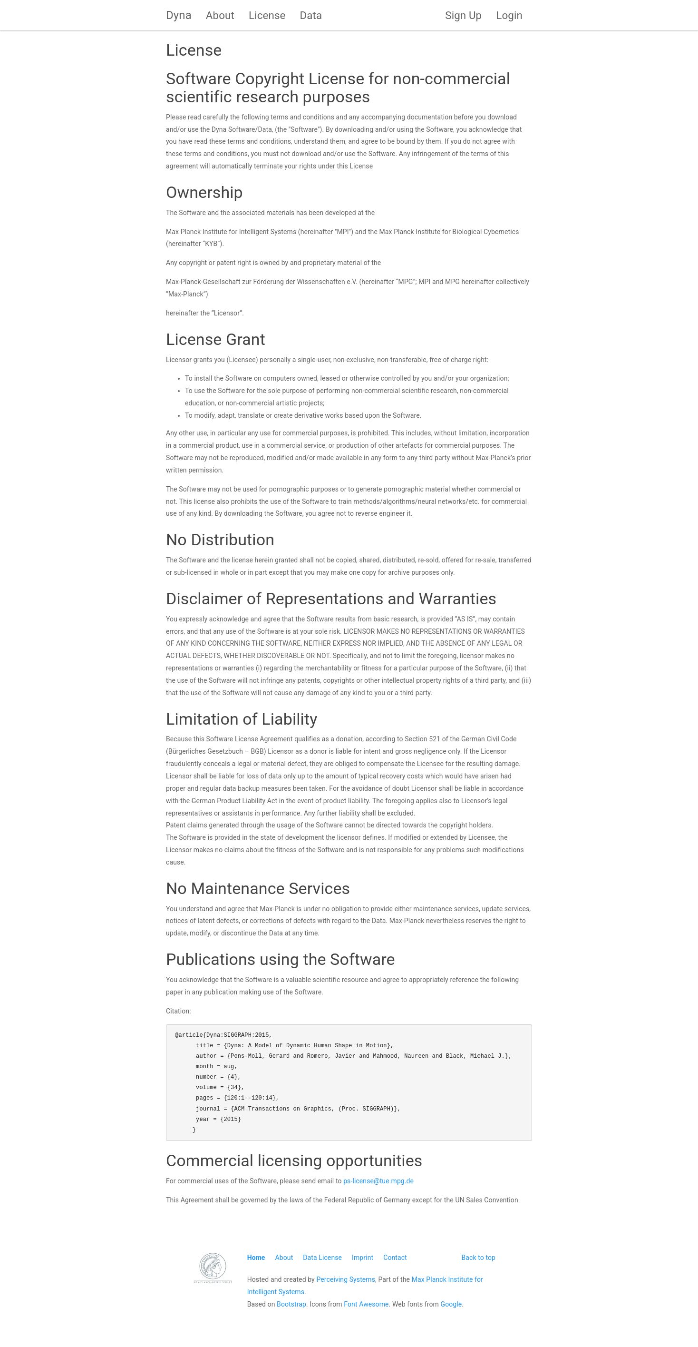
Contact (395, 1257)
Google (451, 1304)
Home (256, 1257)
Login (509, 15)
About (220, 15)
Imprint (362, 1257)
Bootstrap (291, 1304)
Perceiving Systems (345, 1279)
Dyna (179, 15)
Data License (322, 1257)
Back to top (478, 1257)
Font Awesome (366, 1304)
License (267, 15)
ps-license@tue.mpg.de (378, 1181)
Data (311, 15)
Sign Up (463, 15)
